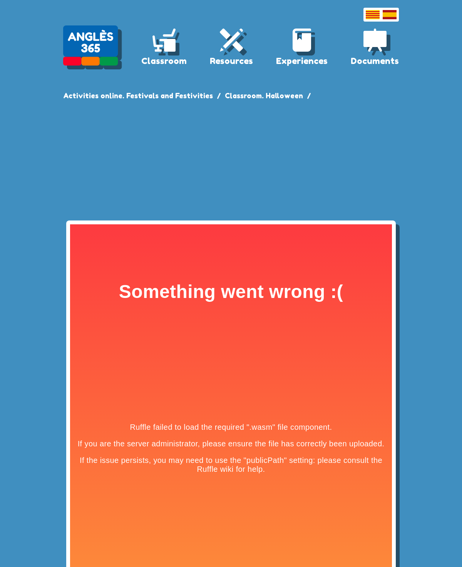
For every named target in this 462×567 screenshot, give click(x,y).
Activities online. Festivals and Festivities (138, 95)
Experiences (302, 61)
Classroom (164, 61)
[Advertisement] (231, 159)
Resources (231, 61)
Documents (375, 61)
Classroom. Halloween (264, 95)
